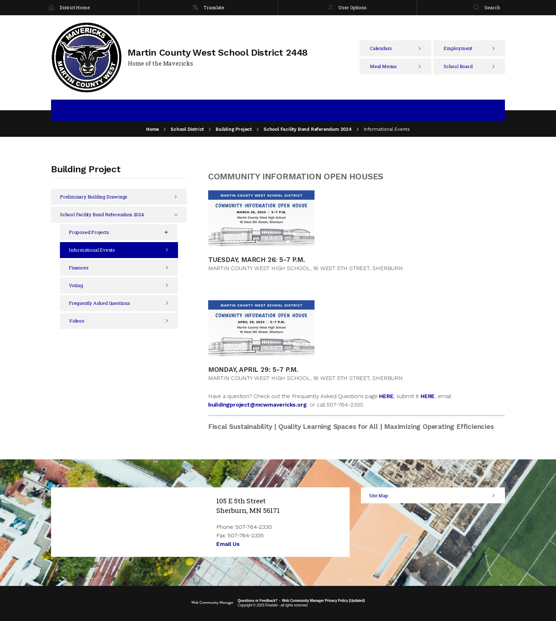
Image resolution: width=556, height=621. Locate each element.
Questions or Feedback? (257, 601)
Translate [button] (214, 7)
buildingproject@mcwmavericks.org (257, 404)
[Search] (486, 7)
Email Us (227, 544)
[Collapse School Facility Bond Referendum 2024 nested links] (181, 215)
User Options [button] (352, 7)
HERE (386, 396)
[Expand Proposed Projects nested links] (171, 232)
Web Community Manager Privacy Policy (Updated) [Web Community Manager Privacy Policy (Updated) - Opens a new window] (323, 601)
